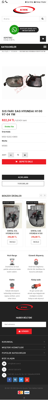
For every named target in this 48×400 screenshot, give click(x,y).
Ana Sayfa (5, 51)
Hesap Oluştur (40, 2)
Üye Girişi (29, 2)
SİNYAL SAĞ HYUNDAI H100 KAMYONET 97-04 (36, 232)
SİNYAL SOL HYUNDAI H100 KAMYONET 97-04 (12, 232)
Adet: (4, 155)
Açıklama (23, 178)
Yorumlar (23, 184)
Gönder (25, 332)
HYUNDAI (14, 51)
